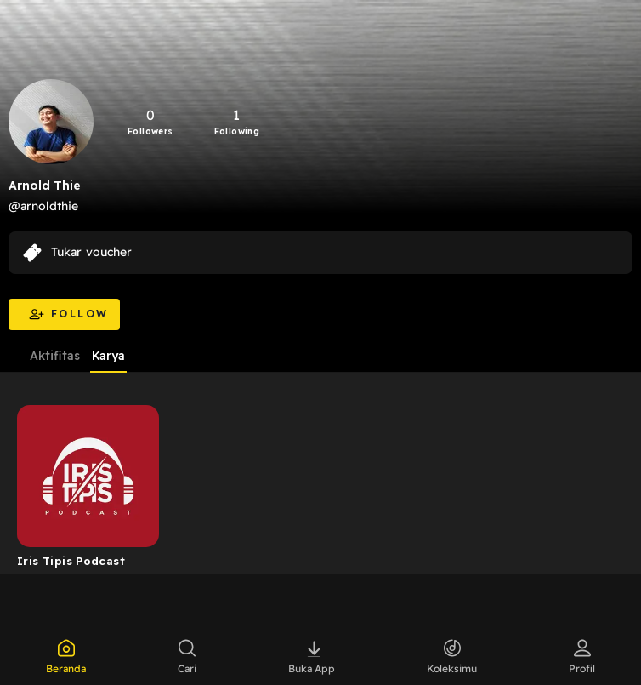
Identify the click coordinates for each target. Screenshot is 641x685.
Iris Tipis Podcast (71, 561)
